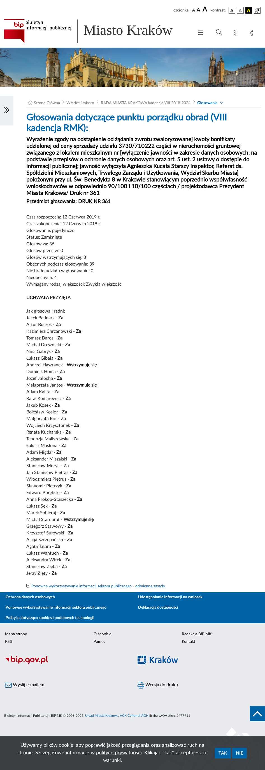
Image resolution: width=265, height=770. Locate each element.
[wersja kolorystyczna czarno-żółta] (248, 10)
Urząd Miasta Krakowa (101, 715)
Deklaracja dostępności (158, 608)
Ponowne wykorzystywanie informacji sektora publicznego (56, 608)
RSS (8, 642)
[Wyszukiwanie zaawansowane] (219, 32)
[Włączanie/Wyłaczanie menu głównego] (200, 33)
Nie (239, 753)
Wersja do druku (158, 685)
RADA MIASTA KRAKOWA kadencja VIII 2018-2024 (145, 103)
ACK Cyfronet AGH (134, 715)
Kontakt (188, 642)
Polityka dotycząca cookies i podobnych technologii (50, 618)
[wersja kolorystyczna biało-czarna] (240, 10)
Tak (222, 753)
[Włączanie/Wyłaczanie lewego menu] (6, 110)
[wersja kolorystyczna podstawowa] (232, 10)
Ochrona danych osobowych (30, 597)
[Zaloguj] (252, 34)
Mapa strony (16, 634)
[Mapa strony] (236, 34)
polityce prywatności (119, 752)
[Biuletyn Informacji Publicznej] (66, 663)
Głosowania (207, 103)
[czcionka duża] (205, 9)
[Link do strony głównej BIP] (96, 31)
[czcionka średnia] (198, 10)
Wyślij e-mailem (24, 685)
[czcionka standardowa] (193, 10)
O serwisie (102, 634)
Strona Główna (47, 103)
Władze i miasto (80, 103)
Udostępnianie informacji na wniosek (170, 597)
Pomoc (100, 642)
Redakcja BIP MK (196, 634)
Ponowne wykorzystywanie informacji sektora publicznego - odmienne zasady (98, 586)
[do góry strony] (257, 713)
